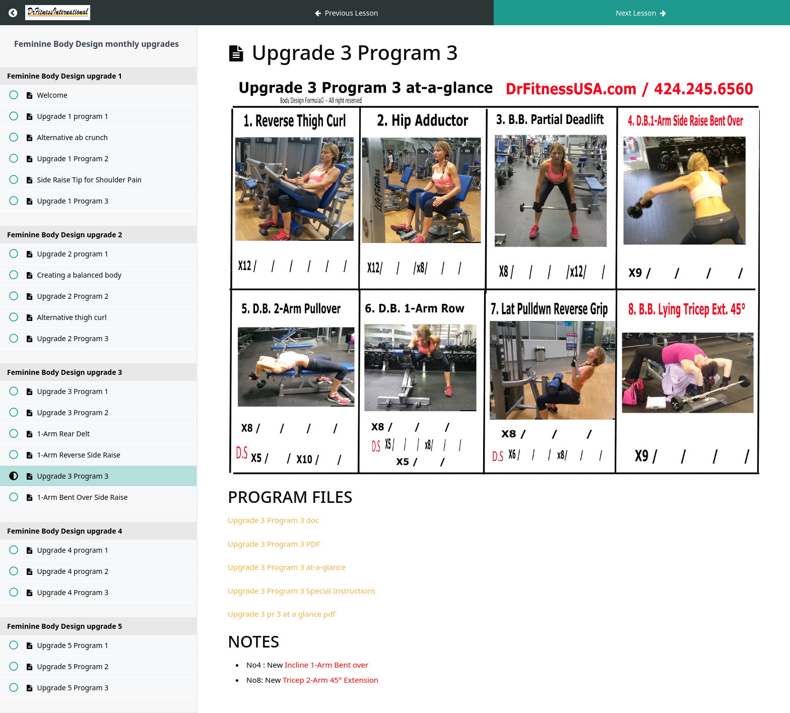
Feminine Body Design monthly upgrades (96, 43)
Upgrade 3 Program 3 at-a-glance (287, 567)
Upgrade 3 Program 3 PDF (274, 544)
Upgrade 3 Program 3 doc (273, 520)
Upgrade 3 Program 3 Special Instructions (301, 591)
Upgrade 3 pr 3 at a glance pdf (282, 614)
